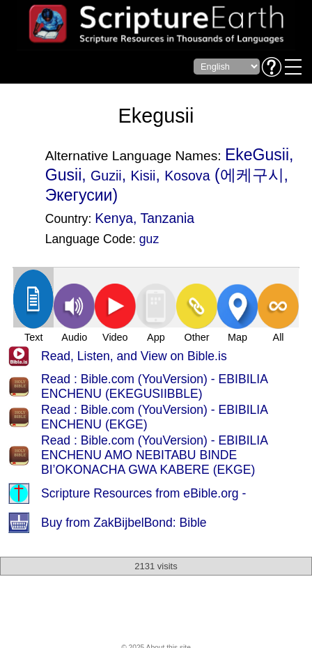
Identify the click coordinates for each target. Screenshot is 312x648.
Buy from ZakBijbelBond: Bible (124, 523)
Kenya (114, 218)
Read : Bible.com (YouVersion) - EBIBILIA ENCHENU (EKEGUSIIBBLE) (154, 386)
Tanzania (168, 218)
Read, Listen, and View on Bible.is (134, 356)
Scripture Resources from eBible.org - (143, 493)
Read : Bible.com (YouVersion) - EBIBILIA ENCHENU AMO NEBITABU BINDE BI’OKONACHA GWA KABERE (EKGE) (154, 455)
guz (149, 239)
